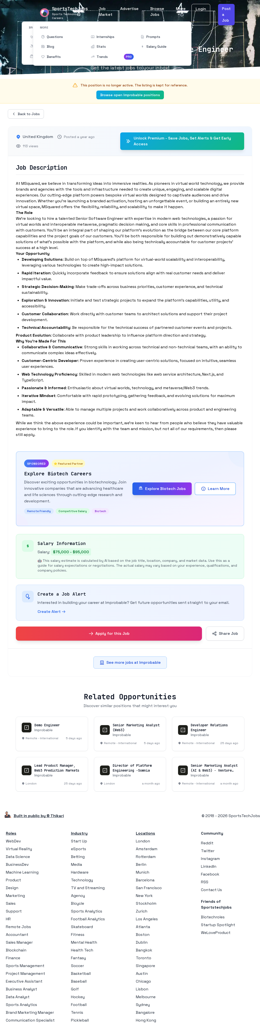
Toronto (143, 957)
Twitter (207, 850)
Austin (142, 973)
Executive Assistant (24, 981)
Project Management (25, 973)
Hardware (80, 872)
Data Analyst (18, 996)
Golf (75, 989)
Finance (13, 957)
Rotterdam (146, 856)
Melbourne (146, 996)
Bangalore (145, 1012)
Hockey (78, 996)
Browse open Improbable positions (130, 95)
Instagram (210, 858)
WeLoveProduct (215, 932)
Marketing (15, 895)
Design (12, 887)
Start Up (79, 841)
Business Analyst (21, 989)
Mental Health (84, 942)
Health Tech (82, 950)
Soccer (77, 965)
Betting (78, 856)
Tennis (77, 1012)
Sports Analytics (21, 1004)
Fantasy (78, 957)
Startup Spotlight (218, 924)
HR (8, 919)
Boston (143, 934)
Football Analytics (88, 919)
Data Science (18, 856)
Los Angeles (147, 919)
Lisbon (142, 989)
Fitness (77, 934)
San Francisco (149, 887)
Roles (11, 833)
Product (13, 880)
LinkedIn (208, 866)
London (143, 841)
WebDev (13, 841)
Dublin (142, 942)
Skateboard (82, 926)
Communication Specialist (30, 1020)
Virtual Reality (19, 848)
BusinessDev (17, 864)
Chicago (143, 981)
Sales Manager (19, 942)
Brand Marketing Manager (30, 1012)
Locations (145, 833)
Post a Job (226, 14)
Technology (82, 880)
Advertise (129, 8)
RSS (204, 882)
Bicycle (77, 903)
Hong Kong (146, 1020)
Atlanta (143, 926)
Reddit (207, 843)
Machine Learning (22, 872)
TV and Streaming (88, 887)
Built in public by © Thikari (39, 815)
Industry (79, 833)
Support (14, 911)
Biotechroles (213, 917)
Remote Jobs (18, 926)
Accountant (17, 934)
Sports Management (25, 965)
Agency (78, 895)
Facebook (210, 874)
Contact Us (211, 889)
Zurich (141, 911)
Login (201, 8)
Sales (11, 903)
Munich (142, 872)
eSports (78, 848)
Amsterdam (146, 848)
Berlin (141, 864)
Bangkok (144, 950)
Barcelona (145, 880)
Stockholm (146, 903)
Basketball (81, 973)
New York (144, 895)
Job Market (105, 11)
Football (79, 1004)
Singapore (145, 965)
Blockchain (16, 950)
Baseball (79, 981)
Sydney (143, 1004)
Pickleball (80, 1020)
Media (76, 864)
